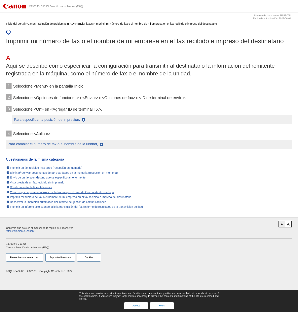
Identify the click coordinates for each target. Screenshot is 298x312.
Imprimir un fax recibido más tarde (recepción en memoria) (46, 167)
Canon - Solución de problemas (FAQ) (51, 23)
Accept (136, 305)
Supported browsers (60, 257)
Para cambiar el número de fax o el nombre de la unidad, (53, 144)
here (94, 296)
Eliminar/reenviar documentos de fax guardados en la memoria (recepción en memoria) (64, 172)
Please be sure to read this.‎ (24, 257)
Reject (162, 305)
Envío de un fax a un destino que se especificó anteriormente (48, 177)
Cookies (89, 257)
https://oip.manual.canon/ (20, 230)
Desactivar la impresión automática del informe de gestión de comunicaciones (58, 202)
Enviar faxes (85, 23)
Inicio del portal (15, 23)
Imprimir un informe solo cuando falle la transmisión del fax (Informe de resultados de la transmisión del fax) (76, 206)
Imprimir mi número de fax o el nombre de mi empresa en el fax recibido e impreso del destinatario (156, 23)
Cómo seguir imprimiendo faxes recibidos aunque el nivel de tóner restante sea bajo (62, 192)
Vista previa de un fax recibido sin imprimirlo (37, 182)
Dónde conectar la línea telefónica (31, 187)
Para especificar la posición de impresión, (47, 120)
